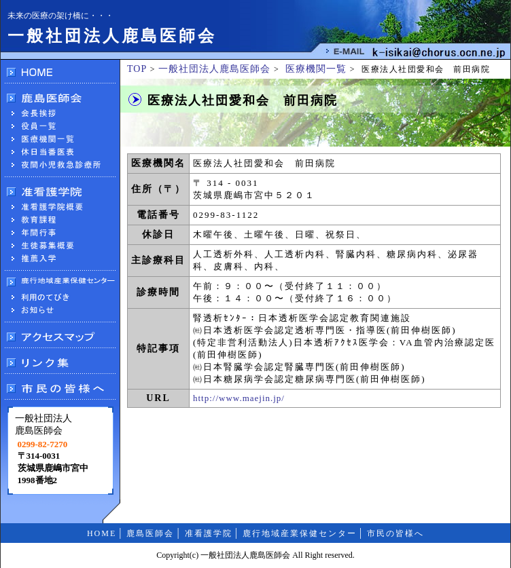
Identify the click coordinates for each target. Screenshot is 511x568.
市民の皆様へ (395, 533)
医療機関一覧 (316, 69)
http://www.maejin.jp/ (239, 398)
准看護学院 (208, 533)
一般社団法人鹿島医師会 (214, 69)
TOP (137, 69)
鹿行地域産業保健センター (300, 533)
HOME (101, 533)
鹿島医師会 (150, 533)
